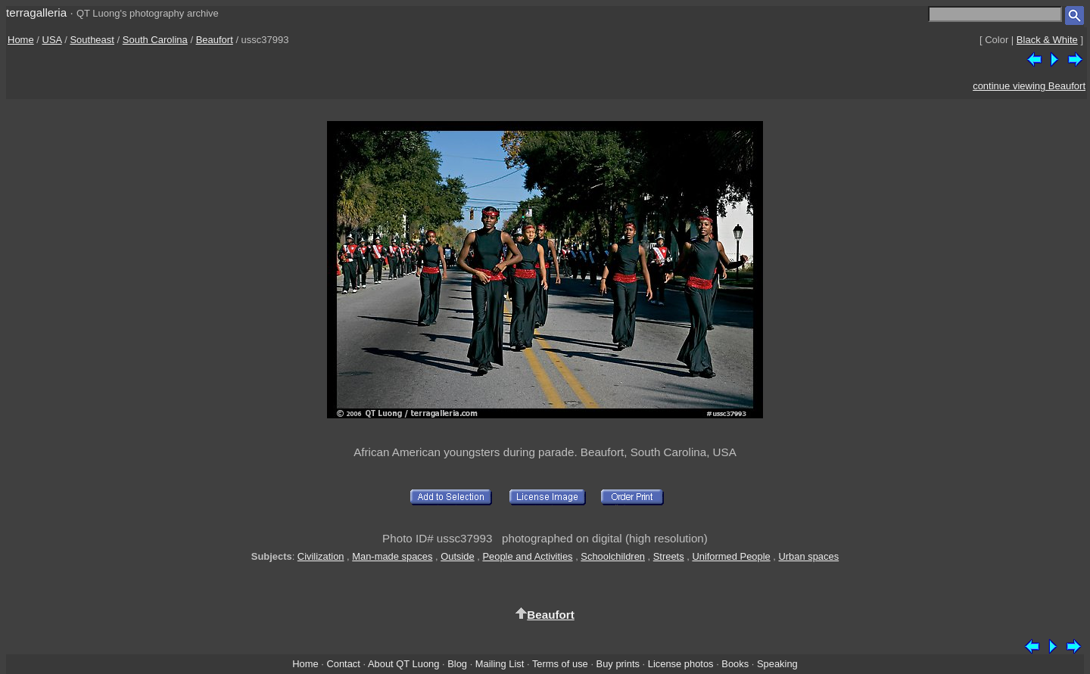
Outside (457, 556)
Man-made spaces (392, 556)
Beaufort (214, 39)
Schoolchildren (613, 556)
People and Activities (527, 556)
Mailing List (500, 663)
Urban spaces (809, 556)
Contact (343, 663)
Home (21, 39)
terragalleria (36, 12)
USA (52, 39)
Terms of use (560, 663)
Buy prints (618, 663)
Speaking (777, 663)
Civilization (320, 556)
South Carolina (155, 39)
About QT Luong (403, 663)
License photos (681, 663)
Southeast (92, 39)
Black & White (1047, 39)
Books (735, 663)
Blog (457, 663)
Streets (668, 556)
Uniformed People (731, 556)
